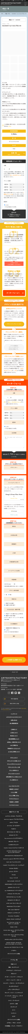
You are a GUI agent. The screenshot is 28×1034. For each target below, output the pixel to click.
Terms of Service (6, 709)
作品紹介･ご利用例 (14, 802)
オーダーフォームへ (13, 293)
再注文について (14, 736)
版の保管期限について (14, 739)
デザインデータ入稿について (14, 761)
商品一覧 (7, 13)
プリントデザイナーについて (14, 764)
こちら (9, 126)
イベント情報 (14, 792)
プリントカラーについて (14, 773)
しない (6, 205)
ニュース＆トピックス (14, 786)
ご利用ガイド (14, 729)
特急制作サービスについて (14, 748)
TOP (2, 13)
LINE (15, 370)
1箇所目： (14, 184)
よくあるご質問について (14, 752)
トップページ (14, 714)
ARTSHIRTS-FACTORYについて (14, 717)
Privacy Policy (23, 708)
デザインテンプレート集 (14, 767)
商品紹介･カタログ (14, 789)
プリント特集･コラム (14, 796)
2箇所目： (14, 187)
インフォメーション (14, 805)
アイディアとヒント (14, 799)
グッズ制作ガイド (14, 780)
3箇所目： (14, 190)
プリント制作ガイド (14, 770)
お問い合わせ (14, 720)
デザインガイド (14, 758)
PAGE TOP (14, 672)
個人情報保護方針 (14, 723)
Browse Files (14, 498)
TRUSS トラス (6, 23)
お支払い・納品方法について (14, 742)
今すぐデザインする (14, 703)
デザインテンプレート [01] (14, 324)
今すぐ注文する (14, 699)
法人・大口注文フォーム (15, 175)
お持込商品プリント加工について (14, 777)
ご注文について (14, 733)
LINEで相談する (14, 745)
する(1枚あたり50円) (10, 207)
